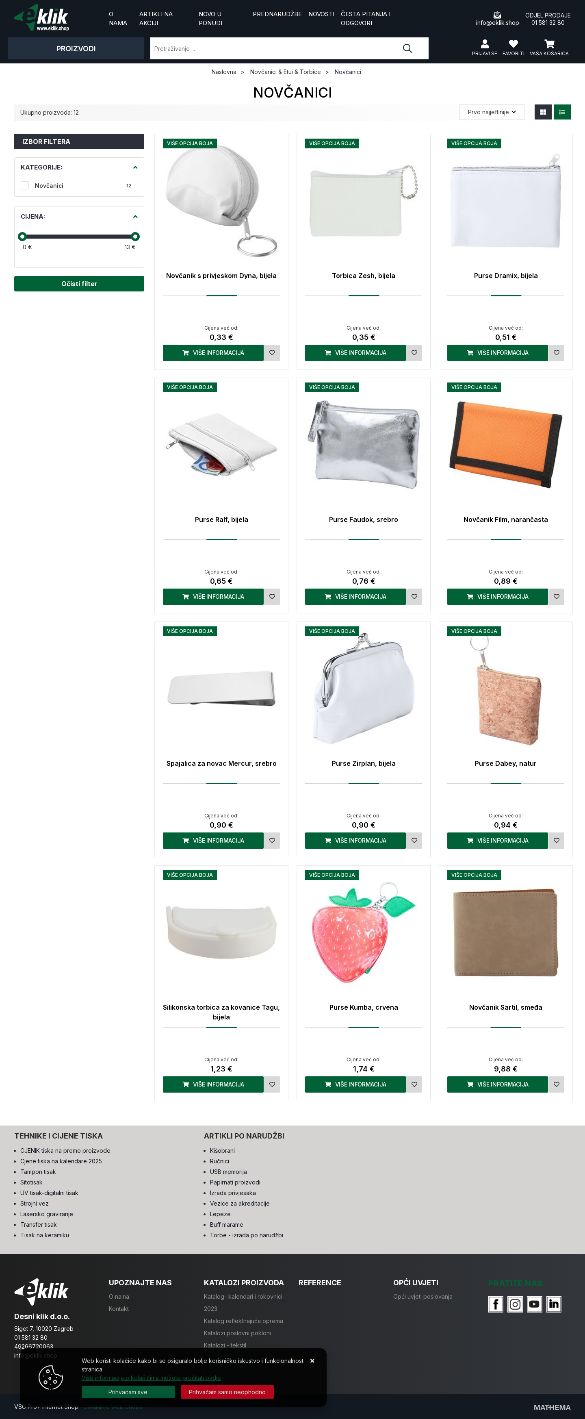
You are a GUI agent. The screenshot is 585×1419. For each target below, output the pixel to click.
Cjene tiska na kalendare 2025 (61, 1161)
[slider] (22, 236)
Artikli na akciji (156, 18)
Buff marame (226, 1224)
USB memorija (228, 1171)
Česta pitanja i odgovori (365, 18)
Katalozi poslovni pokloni (237, 1333)
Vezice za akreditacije (240, 1203)
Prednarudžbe (277, 14)
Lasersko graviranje (46, 1213)
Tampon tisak (38, 1171)
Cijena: (33, 216)
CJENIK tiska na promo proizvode (65, 1150)
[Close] (128, 1392)
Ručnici (219, 1161)
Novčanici (83, 185)
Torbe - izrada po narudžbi (246, 1235)
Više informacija (213, 352)
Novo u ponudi (210, 18)
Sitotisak (31, 1182)
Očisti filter (79, 284)
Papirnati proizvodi (235, 1182)
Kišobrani (222, 1150)
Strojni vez (34, 1203)
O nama (118, 18)
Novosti (321, 14)
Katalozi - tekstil (225, 1345)
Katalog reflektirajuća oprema (243, 1320)
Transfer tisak (38, 1224)
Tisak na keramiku (44, 1235)
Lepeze (220, 1213)
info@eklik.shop (497, 18)
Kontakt (119, 1308)
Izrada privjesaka (233, 1192)
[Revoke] (227, 1392)
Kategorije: (41, 167)
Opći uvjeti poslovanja (423, 1296)
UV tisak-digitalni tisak (49, 1192)
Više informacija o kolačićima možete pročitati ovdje (151, 1377)
